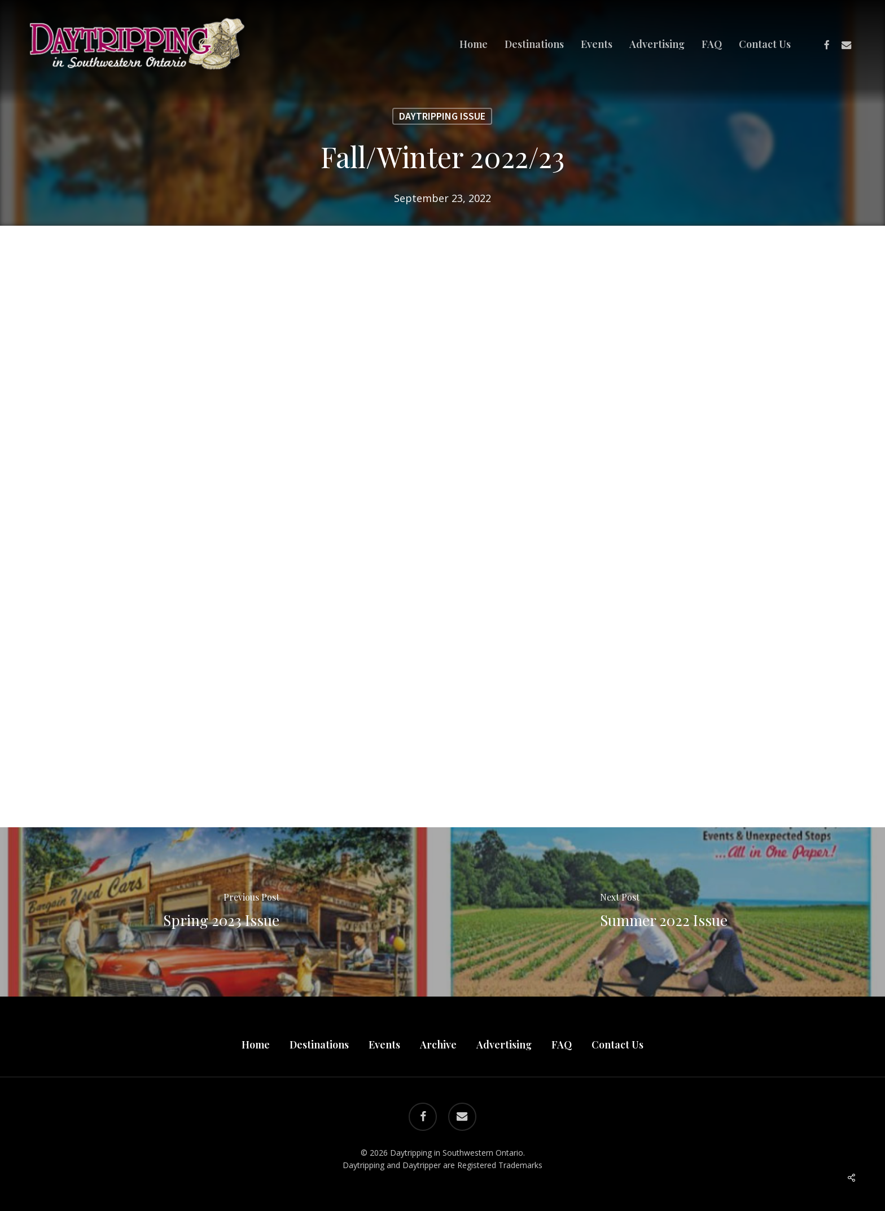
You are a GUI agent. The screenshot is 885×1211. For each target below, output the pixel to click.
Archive (438, 1044)
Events (384, 1044)
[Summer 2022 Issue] (663, 912)
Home (256, 1044)
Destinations (319, 1044)
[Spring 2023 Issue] (221, 912)
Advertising (504, 1044)
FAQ (561, 1044)
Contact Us (617, 1044)
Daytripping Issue (442, 115)
